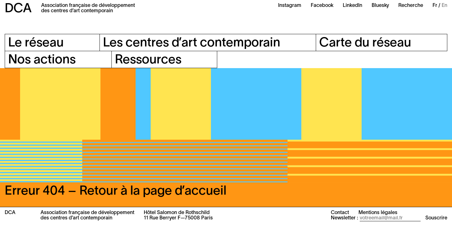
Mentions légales (377, 213)
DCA (18, 9)
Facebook (322, 5)
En (444, 5)
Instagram (289, 5)
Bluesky (380, 5)
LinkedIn (352, 5)
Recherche (410, 5)
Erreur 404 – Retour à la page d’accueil (115, 191)
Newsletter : (344, 218)
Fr (435, 5)
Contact (340, 213)
